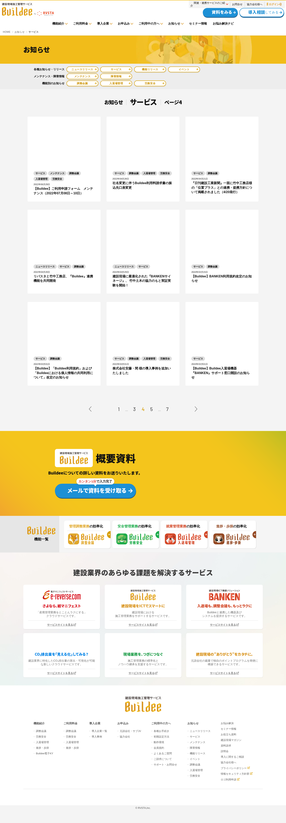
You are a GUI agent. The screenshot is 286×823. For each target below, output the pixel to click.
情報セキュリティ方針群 (235, 773)
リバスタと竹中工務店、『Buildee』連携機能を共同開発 (63, 278)
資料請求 (226, 745)
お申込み (124, 23)
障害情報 (116, 76)
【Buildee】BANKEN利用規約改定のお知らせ (221, 278)
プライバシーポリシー (234, 768)
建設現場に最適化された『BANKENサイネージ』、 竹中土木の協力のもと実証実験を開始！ (142, 281)
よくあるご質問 (163, 753)
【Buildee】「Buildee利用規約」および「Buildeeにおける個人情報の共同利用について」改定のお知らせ (63, 373)
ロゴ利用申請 (228, 779)
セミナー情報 (198, 23)
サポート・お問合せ (165, 764)
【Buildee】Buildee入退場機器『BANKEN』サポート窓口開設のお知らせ (220, 373)
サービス (116, 69)
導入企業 (103, 23)
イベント (184, 69)
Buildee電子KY (44, 753)
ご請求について (163, 759)
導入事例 (97, 736)
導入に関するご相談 (232, 756)
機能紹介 (58, 23)
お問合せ (237, 4)
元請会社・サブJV (130, 731)
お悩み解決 (227, 723)
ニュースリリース (82, 69)
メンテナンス (82, 76)
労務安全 (150, 83)
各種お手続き (161, 731)
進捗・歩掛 (42, 748)
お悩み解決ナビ (223, 23)
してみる (260, 12)
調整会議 (82, 83)
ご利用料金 (80, 23)
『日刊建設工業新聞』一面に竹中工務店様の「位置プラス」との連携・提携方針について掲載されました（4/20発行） (221, 187)
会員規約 (159, 748)
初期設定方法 (161, 736)
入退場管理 (116, 83)
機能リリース (150, 69)
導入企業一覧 (99, 731)
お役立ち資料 (228, 734)
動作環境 (159, 742)
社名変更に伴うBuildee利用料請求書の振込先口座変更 (142, 185)
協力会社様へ (254, 4)
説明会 (225, 751)
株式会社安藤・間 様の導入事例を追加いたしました (142, 370)
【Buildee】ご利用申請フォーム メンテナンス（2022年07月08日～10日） (63, 191)
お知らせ (174, 23)
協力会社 (125, 736)
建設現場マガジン (231, 740)
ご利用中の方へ (149, 23)
